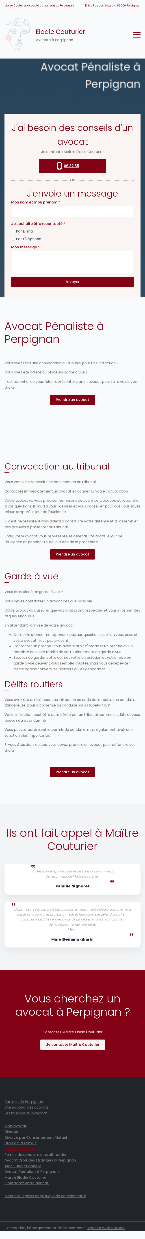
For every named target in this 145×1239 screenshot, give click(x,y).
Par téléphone (28, 238)
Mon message (25, 247)
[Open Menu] (137, 34)
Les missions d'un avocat (25, 1113)
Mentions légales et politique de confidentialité (45, 1196)
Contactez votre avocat (26, 1183)
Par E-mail (25, 231)
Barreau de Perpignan (23, 1102)
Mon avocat (15, 1126)
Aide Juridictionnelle (22, 1166)
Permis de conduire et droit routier (35, 1155)
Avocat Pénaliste (19, 1149)
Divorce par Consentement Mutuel (35, 1137)
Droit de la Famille (20, 1143)
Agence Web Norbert (106, 1228)
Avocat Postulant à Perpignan (31, 1172)
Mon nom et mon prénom (35, 202)
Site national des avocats (26, 1108)
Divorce (11, 1132)
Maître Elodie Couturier (25, 1178)
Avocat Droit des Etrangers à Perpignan (40, 1161)
